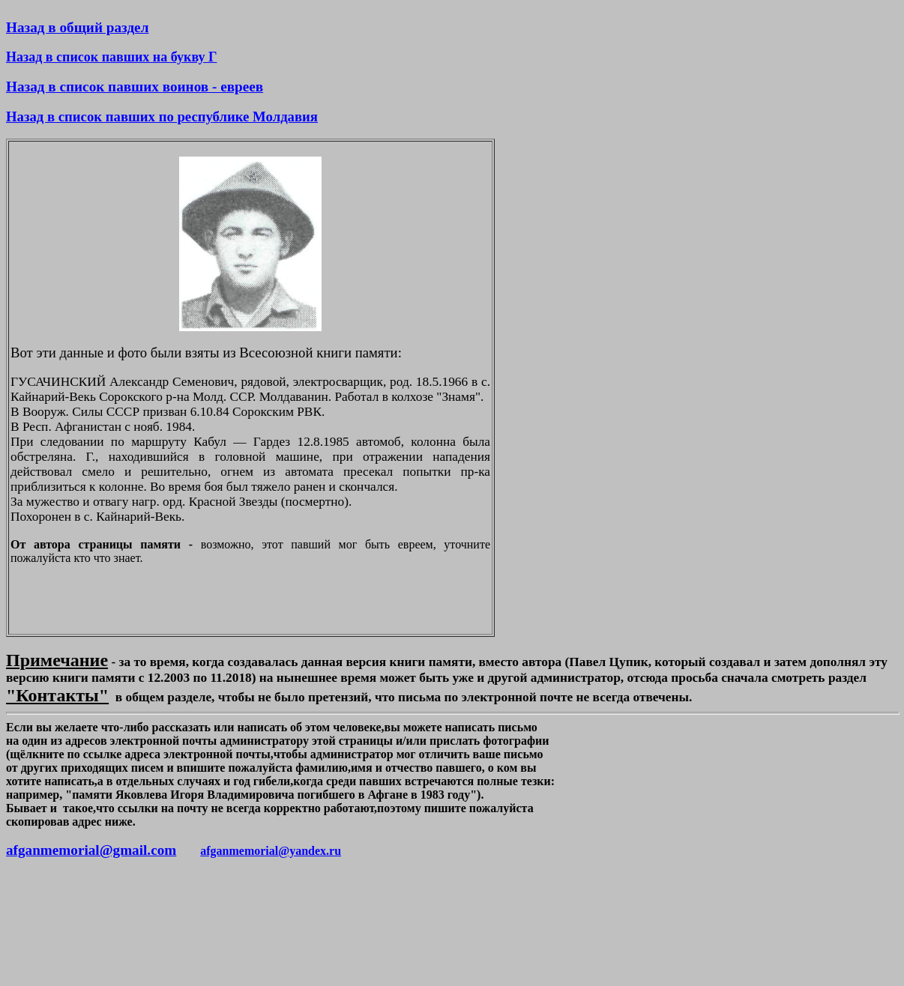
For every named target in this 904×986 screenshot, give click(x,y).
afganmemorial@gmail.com (91, 850)
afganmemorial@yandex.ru (270, 850)
